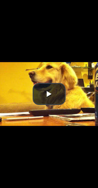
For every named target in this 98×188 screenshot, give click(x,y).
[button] (49, 94)
